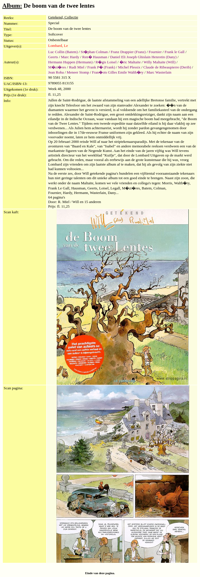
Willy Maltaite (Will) (160, 62)
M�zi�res (57, 67)
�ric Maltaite (130, 62)
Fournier (155, 52)
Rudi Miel (76, 67)
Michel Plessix (129, 67)
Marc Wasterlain (158, 72)
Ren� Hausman (94, 57)
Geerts (53, 57)
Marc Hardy (70, 57)
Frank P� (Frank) (101, 67)
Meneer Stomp (78, 72)
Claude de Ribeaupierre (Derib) (167, 67)
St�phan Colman (94, 52)
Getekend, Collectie (63, 17)
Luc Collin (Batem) (63, 52)
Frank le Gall (174, 52)
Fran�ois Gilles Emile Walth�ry (118, 72)
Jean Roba (56, 72)
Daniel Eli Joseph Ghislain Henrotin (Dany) (143, 57)
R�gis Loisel (105, 62)
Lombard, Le (58, 45)
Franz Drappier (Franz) (128, 52)
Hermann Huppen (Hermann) (70, 62)
